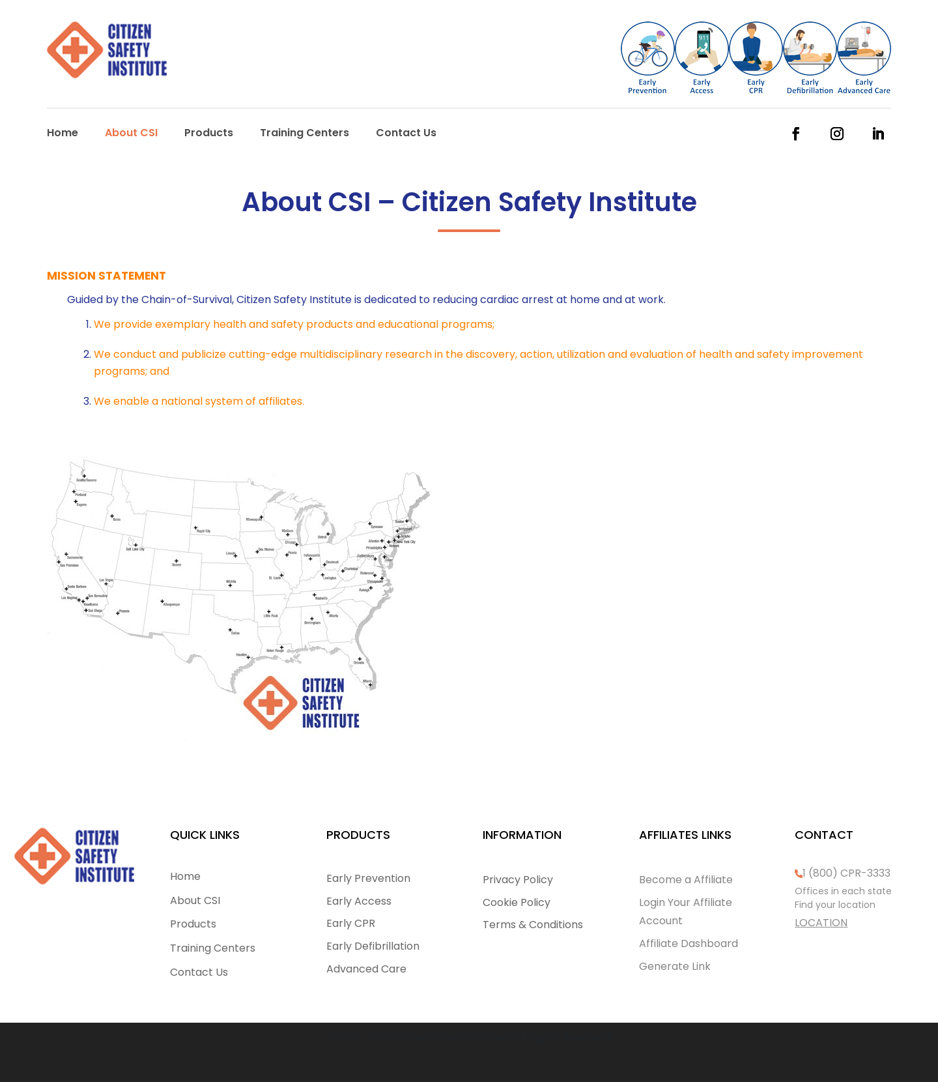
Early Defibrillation (372, 946)
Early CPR (350, 923)
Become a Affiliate (686, 879)
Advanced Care (366, 968)
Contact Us (406, 134)
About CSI (131, 134)
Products (208, 134)
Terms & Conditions (533, 924)
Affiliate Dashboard (688, 943)
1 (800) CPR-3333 (846, 873)
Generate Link (675, 966)
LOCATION (821, 922)
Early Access (358, 901)
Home (62, 134)
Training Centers (304, 134)
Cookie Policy (516, 902)
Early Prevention (368, 878)
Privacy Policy (518, 879)
